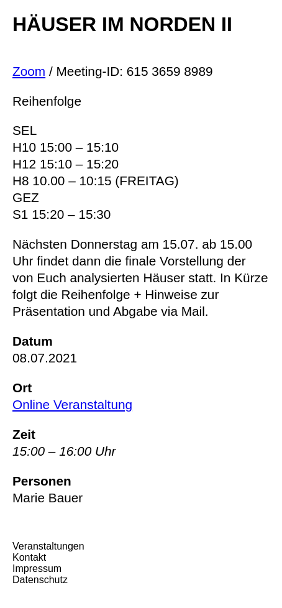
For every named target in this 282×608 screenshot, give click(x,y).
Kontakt (29, 557)
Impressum (36, 568)
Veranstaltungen (48, 546)
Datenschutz (40, 579)
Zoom (28, 71)
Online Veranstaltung (72, 404)
